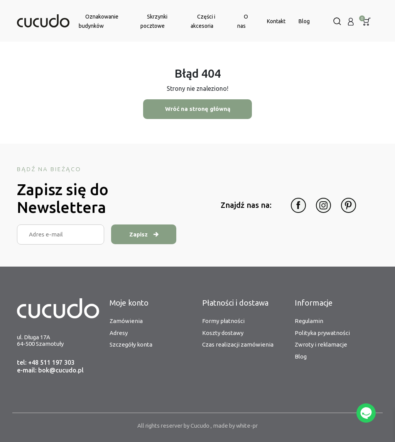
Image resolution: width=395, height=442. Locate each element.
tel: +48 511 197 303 (45, 362)
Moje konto (129, 303)
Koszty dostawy (222, 333)
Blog (304, 21)
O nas (242, 21)
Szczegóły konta (131, 345)
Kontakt (276, 21)
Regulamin (309, 321)
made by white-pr (237, 426)
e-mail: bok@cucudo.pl (50, 370)
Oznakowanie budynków (98, 21)
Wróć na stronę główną (197, 109)
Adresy (119, 333)
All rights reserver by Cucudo (173, 426)
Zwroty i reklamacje (321, 345)
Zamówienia (126, 321)
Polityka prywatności (322, 333)
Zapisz (145, 234)
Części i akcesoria (203, 21)
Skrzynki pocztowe (153, 21)
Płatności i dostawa (235, 303)
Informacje (314, 303)
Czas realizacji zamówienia (237, 345)
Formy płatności (223, 321)
